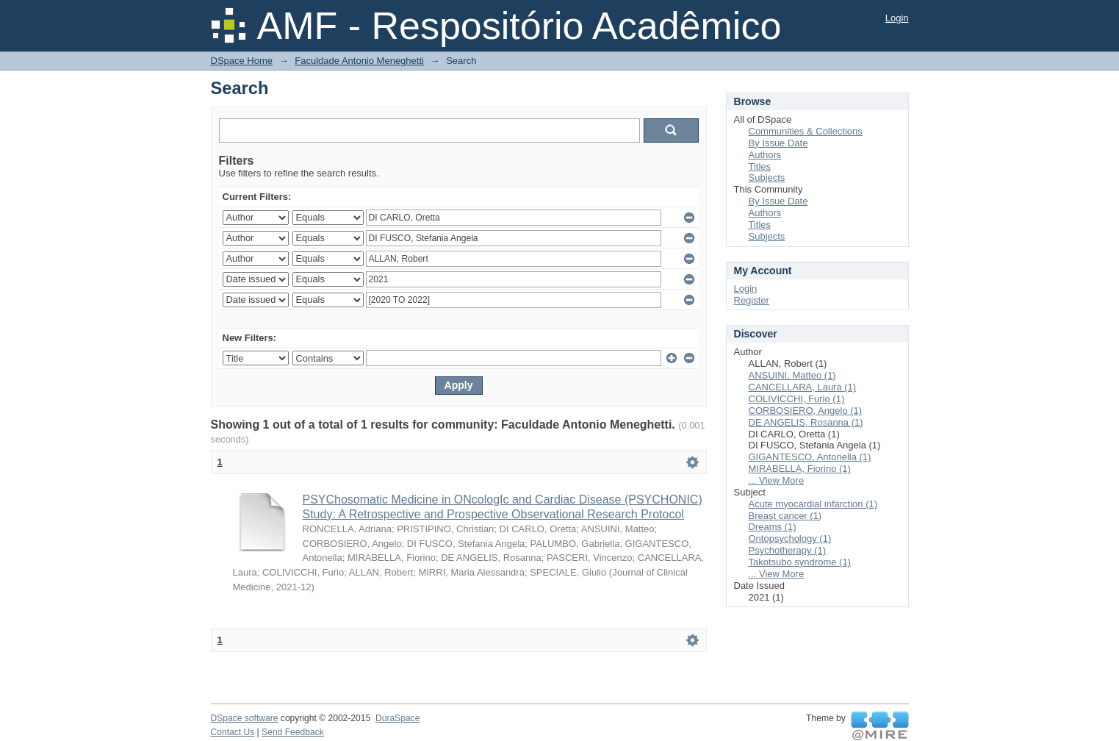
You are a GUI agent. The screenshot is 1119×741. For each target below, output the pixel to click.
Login (897, 18)
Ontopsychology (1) (790, 538)
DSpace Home (242, 60)
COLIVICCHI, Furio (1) (797, 398)
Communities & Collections (806, 131)
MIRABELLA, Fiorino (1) (800, 468)
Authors (765, 154)
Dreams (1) (772, 526)
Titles (760, 166)
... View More (777, 480)
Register (751, 300)
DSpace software (244, 718)
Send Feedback (293, 732)
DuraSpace (397, 718)
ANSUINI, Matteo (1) (792, 375)
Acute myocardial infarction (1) (813, 503)
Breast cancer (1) (785, 515)
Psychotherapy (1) (788, 550)
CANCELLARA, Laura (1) (803, 387)
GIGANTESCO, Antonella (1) (810, 456)
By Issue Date (778, 142)
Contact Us (233, 732)
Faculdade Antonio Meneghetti (359, 60)
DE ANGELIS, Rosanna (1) (806, 422)
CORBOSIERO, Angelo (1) (806, 410)
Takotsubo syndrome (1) (800, 562)
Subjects (767, 177)
